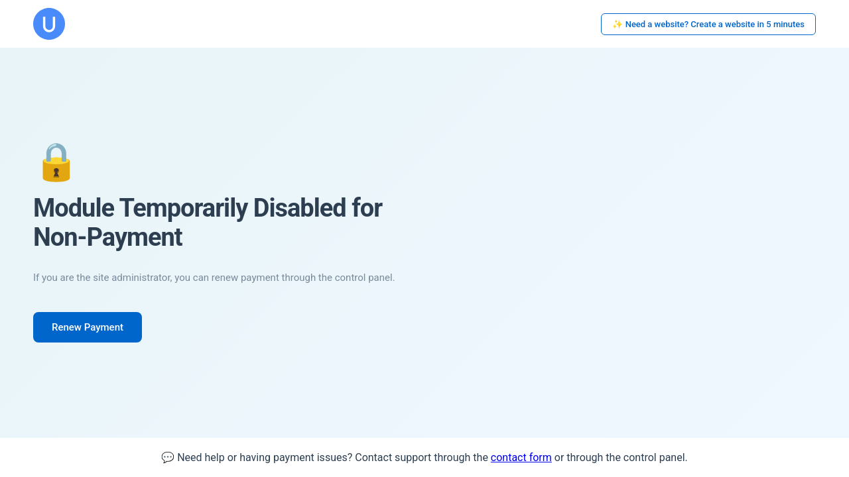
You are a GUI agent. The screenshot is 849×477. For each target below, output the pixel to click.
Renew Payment (87, 327)
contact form (521, 457)
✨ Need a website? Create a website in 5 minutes (708, 24)
